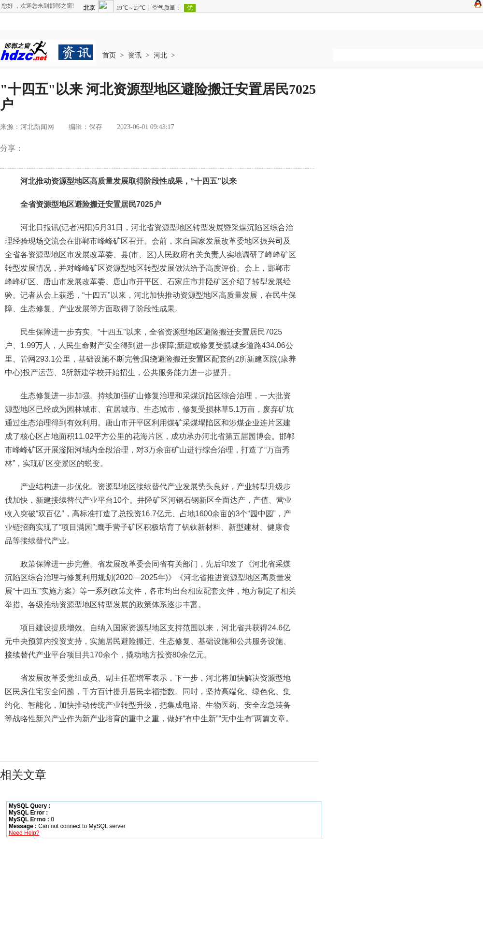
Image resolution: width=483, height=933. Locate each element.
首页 (109, 55)
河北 (160, 55)
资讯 (135, 55)
